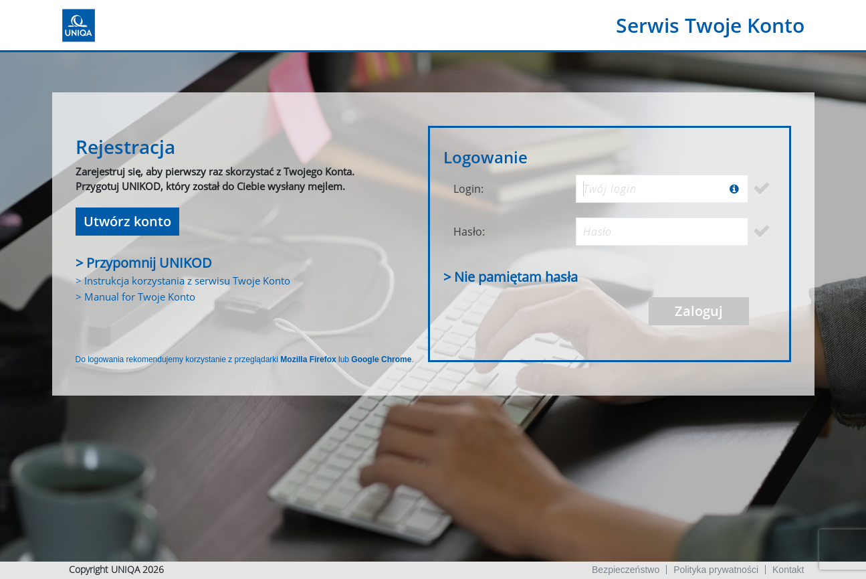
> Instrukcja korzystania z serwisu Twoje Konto (183, 280)
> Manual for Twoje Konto (135, 296)
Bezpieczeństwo (625, 569)
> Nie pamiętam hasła (510, 277)
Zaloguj (699, 311)
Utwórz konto (127, 221)
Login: (468, 188)
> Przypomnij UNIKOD (144, 263)
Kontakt (788, 569)
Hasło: (469, 231)
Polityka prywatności (715, 569)
